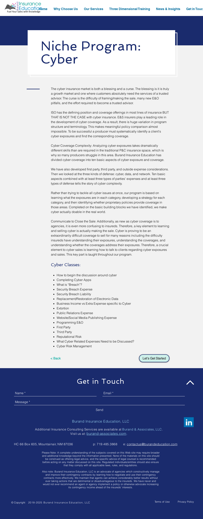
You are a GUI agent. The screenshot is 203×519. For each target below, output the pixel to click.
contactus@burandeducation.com (152, 444)
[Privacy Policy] (186, 502)
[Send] (99, 410)
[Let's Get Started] (154, 358)
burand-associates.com (106, 433)
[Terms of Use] (162, 502)
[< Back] (55, 358)
